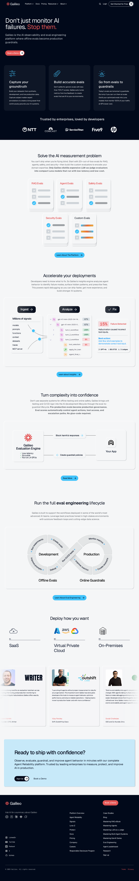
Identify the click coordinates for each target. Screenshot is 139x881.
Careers (73, 846)
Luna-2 (72, 825)
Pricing (44, 4)
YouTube (12, 842)
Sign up (106, 855)
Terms (123, 869)
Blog (105, 817)
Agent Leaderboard (110, 846)
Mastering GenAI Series (112, 838)
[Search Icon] (100, 4)
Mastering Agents (110, 825)
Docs (38, 4)
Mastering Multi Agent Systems (115, 834)
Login (105, 4)
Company (73, 842)
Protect (72, 830)
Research (107, 851)
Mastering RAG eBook (112, 821)
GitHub (11, 855)
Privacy (131, 869)
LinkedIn (12, 837)
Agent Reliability (76, 817)
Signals (72, 821)
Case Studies (108, 813)
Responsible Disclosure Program (82, 851)
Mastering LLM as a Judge (113, 830)
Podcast (12, 846)
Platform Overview (77, 813)
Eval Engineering (109, 842)
